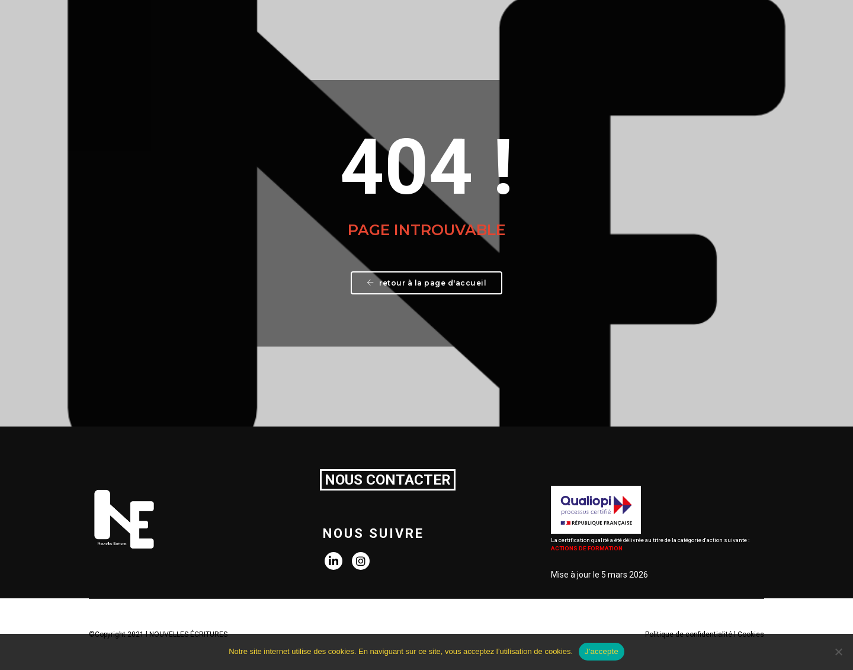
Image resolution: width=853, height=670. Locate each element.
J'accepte (601, 651)
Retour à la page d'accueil (426, 282)
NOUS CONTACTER (388, 480)
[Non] (838, 652)
